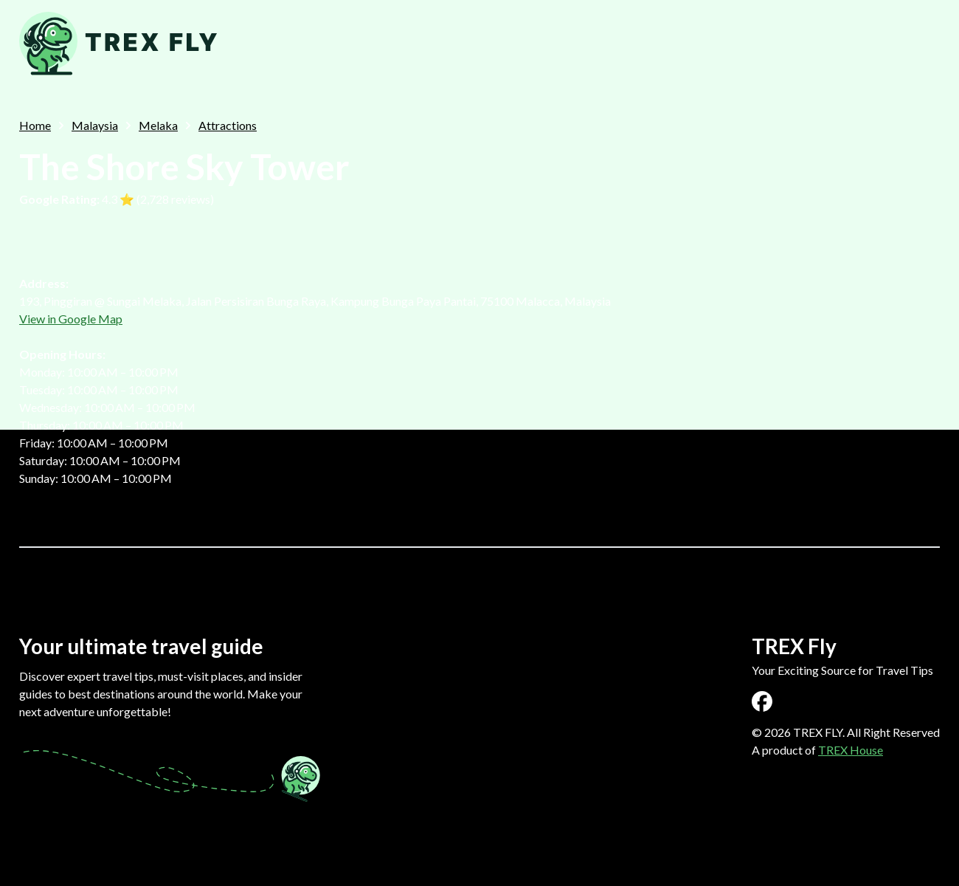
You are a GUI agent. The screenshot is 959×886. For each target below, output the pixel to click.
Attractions (227, 125)
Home (35, 125)
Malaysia (95, 125)
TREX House (850, 750)
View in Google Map (70, 319)
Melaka (158, 125)
